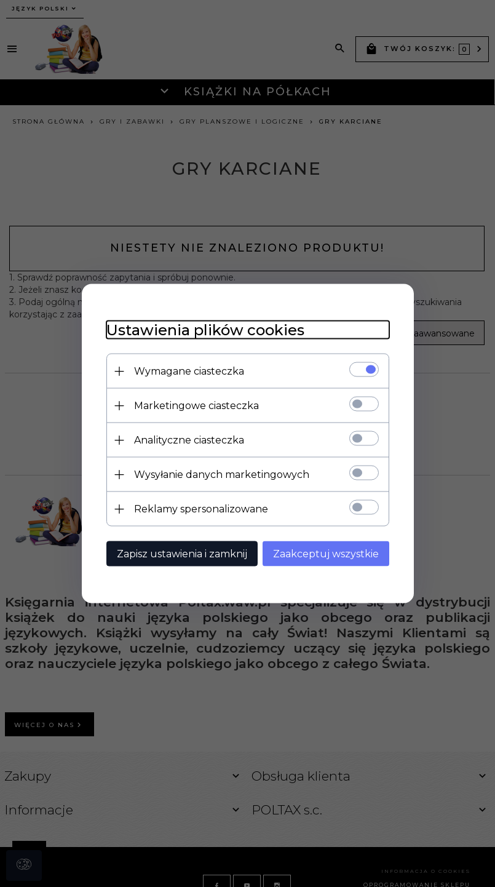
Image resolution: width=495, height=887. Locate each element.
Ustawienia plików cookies (205, 330)
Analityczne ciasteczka (189, 440)
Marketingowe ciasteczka (196, 406)
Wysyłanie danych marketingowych (221, 474)
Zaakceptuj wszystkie (326, 554)
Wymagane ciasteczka (189, 371)
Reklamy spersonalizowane (201, 509)
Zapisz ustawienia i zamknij (182, 554)
